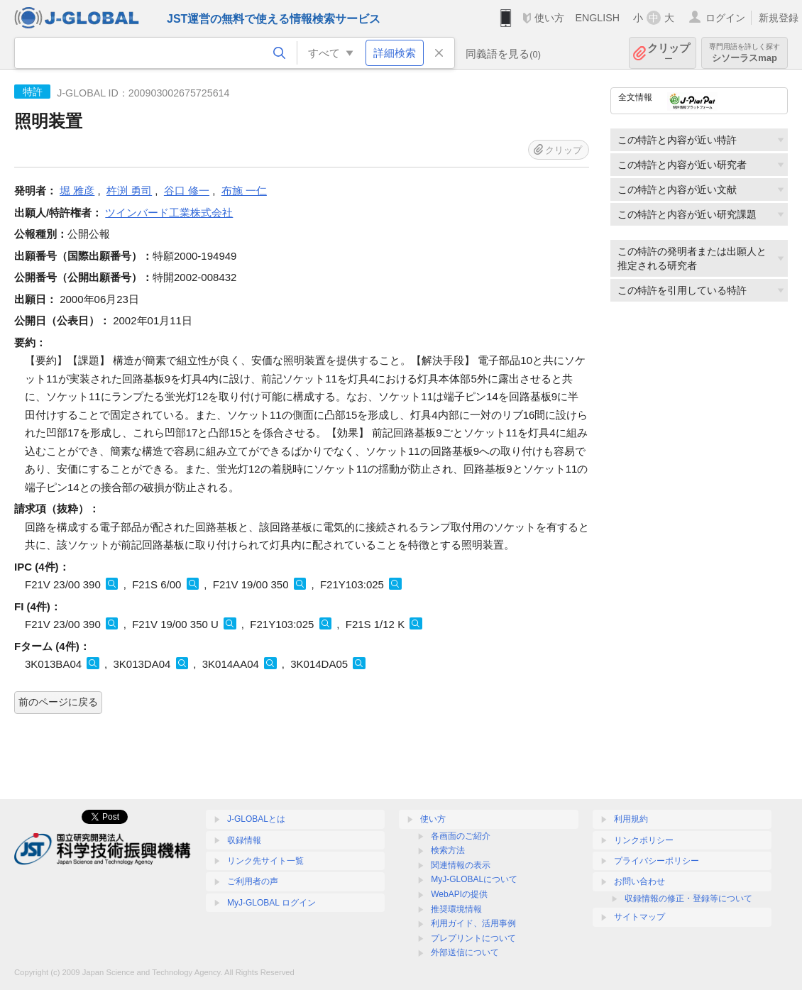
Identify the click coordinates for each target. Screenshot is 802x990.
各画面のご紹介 (460, 836)
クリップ (668, 53)
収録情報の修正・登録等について (688, 898)
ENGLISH (597, 17)
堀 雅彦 (77, 191)
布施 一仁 (244, 191)
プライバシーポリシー (656, 861)
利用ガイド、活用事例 (473, 923)
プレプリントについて (473, 938)
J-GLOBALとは (256, 819)
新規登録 (778, 17)
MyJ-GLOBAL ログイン (271, 903)
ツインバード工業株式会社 (169, 213)
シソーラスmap (744, 53)
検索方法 (448, 850)
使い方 (549, 17)
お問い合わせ (639, 881)
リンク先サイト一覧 (265, 861)
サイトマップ (639, 917)
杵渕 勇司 (129, 191)
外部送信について (465, 952)
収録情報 (244, 840)
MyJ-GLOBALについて (474, 879)
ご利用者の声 (252, 881)
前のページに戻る (58, 702)
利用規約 (631, 819)
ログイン (725, 17)
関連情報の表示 (460, 865)
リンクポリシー (644, 840)
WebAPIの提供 (459, 894)
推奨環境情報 (456, 909)
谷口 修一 (186, 191)
